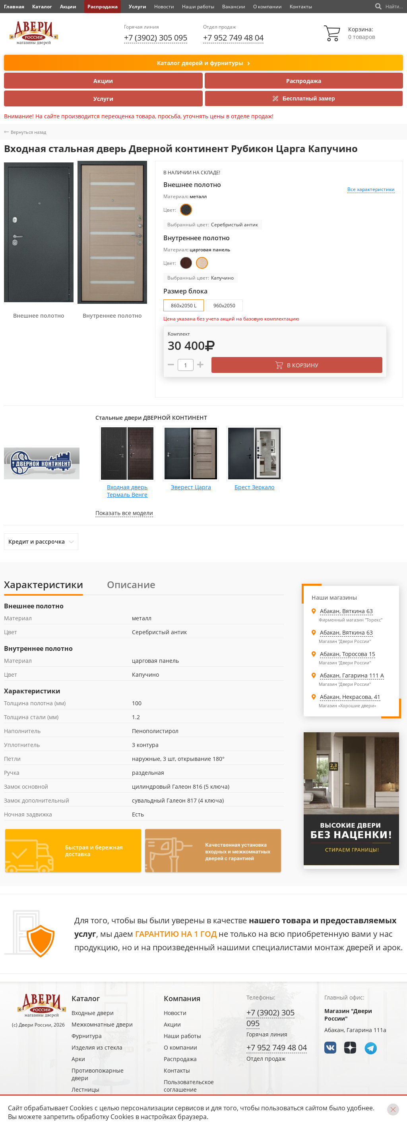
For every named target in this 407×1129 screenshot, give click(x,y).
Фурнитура (87, 1036)
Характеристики (43, 584)
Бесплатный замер (304, 98)
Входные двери (93, 1013)
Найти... (389, 6)
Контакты (301, 6)
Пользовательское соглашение (189, 1085)
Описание (131, 584)
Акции (68, 6)
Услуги (137, 6)
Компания (182, 998)
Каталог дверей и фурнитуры (203, 63)
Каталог (42, 6)
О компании (267, 6)
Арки (78, 1059)
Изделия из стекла (97, 1047)
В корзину (296, 365)
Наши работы (198, 6)
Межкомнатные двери (102, 1024)
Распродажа (102, 6)
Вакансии (233, 6)
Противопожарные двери (98, 1074)
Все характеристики (371, 189)
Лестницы (85, 1089)
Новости (164, 6)
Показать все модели (124, 513)
